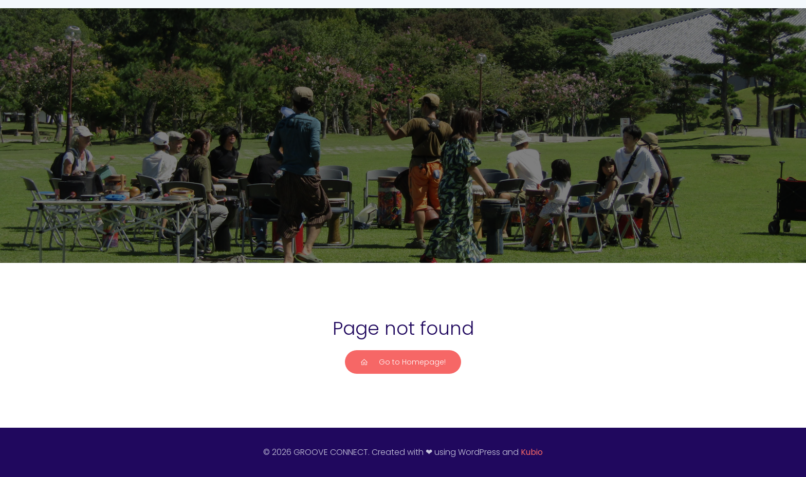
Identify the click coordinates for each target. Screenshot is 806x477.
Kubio (532, 452)
